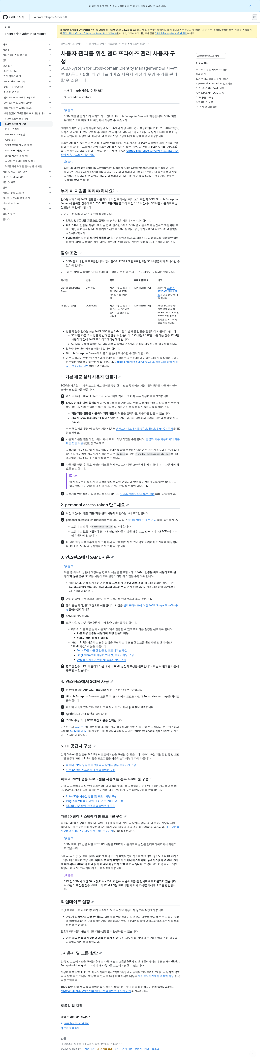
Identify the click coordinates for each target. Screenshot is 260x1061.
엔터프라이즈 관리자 (71, 43)
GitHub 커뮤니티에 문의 (75, 1023)
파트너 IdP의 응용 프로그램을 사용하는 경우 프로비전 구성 (101, 765)
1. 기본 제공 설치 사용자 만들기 (91, 377)
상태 (117, 1048)
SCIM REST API (79, 731)
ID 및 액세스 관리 (95, 43)
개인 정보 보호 (104, 1048)
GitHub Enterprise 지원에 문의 (171, 33)
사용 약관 (90, 1048)
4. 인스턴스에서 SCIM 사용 (87, 681)
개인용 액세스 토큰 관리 (142, 520)
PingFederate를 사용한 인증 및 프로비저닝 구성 (105, 655)
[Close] (250, 5)
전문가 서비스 (142, 1048)
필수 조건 (71, 252)
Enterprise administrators (25, 33)
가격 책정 (127, 1048)
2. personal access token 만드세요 (95, 504)
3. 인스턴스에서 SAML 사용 (87, 557)
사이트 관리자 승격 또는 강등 (137, 493)
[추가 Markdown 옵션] (223, 55)
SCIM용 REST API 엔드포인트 (167, 291)
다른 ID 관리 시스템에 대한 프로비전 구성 (90, 769)
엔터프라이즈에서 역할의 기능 (156, 976)
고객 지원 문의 (70, 1028)
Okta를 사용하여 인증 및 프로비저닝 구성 (101, 659)
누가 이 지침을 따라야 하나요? (89, 190)
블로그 (155, 1048)
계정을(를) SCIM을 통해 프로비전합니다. (128, 43)
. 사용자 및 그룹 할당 (81, 953)
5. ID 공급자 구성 (78, 746)
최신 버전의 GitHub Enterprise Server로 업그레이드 (90, 33)
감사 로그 (80, 727)
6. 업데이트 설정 (77, 901)
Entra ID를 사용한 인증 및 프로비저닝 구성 (102, 650)
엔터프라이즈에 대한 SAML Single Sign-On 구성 (144, 428)
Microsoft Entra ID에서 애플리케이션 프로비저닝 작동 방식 (96, 990)
